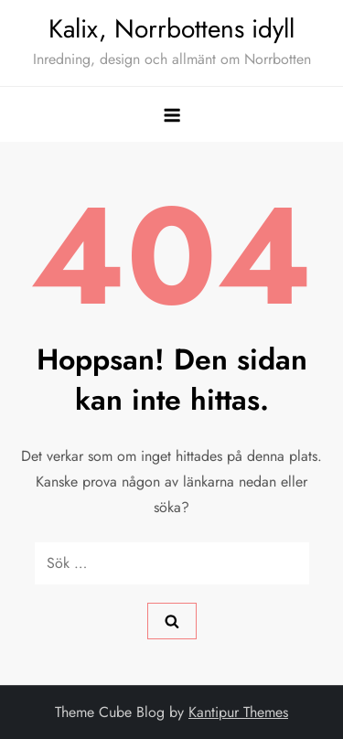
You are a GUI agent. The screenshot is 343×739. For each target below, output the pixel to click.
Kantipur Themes (238, 712)
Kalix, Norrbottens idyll (171, 29)
